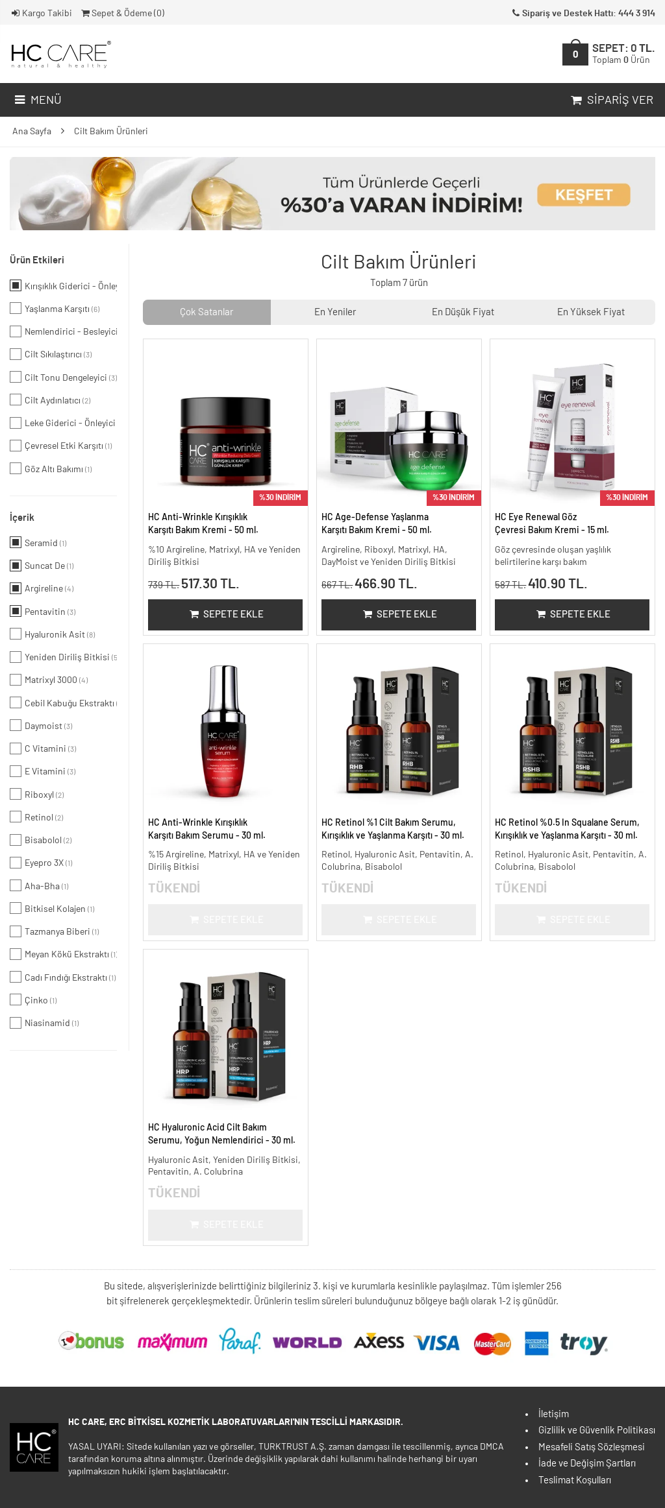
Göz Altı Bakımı (51, 468)
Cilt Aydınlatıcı (50, 399)
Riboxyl (37, 794)
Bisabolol (40, 840)
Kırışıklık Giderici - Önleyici (63, 285)
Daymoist (41, 725)
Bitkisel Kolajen (52, 908)
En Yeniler (335, 312)
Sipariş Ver (610, 100)
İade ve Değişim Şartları (587, 1463)
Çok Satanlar (206, 312)
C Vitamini (43, 748)
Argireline (41, 588)
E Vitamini (42, 771)
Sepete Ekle (226, 614)
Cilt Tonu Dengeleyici (63, 377)
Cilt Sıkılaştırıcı (51, 354)
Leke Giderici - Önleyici (63, 423)
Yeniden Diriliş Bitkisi (63, 657)
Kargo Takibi (41, 13)
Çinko (33, 999)
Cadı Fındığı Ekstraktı (63, 977)
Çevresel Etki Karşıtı (61, 445)
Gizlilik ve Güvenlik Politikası (596, 1430)
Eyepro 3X (41, 862)
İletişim (553, 1414)
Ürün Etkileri (37, 260)
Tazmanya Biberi (54, 931)
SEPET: (623, 54)
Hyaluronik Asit (52, 634)
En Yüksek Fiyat (591, 312)
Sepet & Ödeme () (121, 13)
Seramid (38, 542)
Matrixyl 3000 (49, 680)
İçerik (22, 518)
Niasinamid (44, 1023)
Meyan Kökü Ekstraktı (63, 954)
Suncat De (41, 565)
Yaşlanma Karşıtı (54, 308)
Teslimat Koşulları (574, 1480)
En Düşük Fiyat (463, 312)
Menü (37, 100)
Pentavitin (42, 611)
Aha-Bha (39, 885)
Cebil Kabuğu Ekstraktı (63, 702)
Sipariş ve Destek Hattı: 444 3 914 (582, 13)
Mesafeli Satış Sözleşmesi (591, 1447)
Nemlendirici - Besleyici (63, 331)
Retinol (36, 816)
